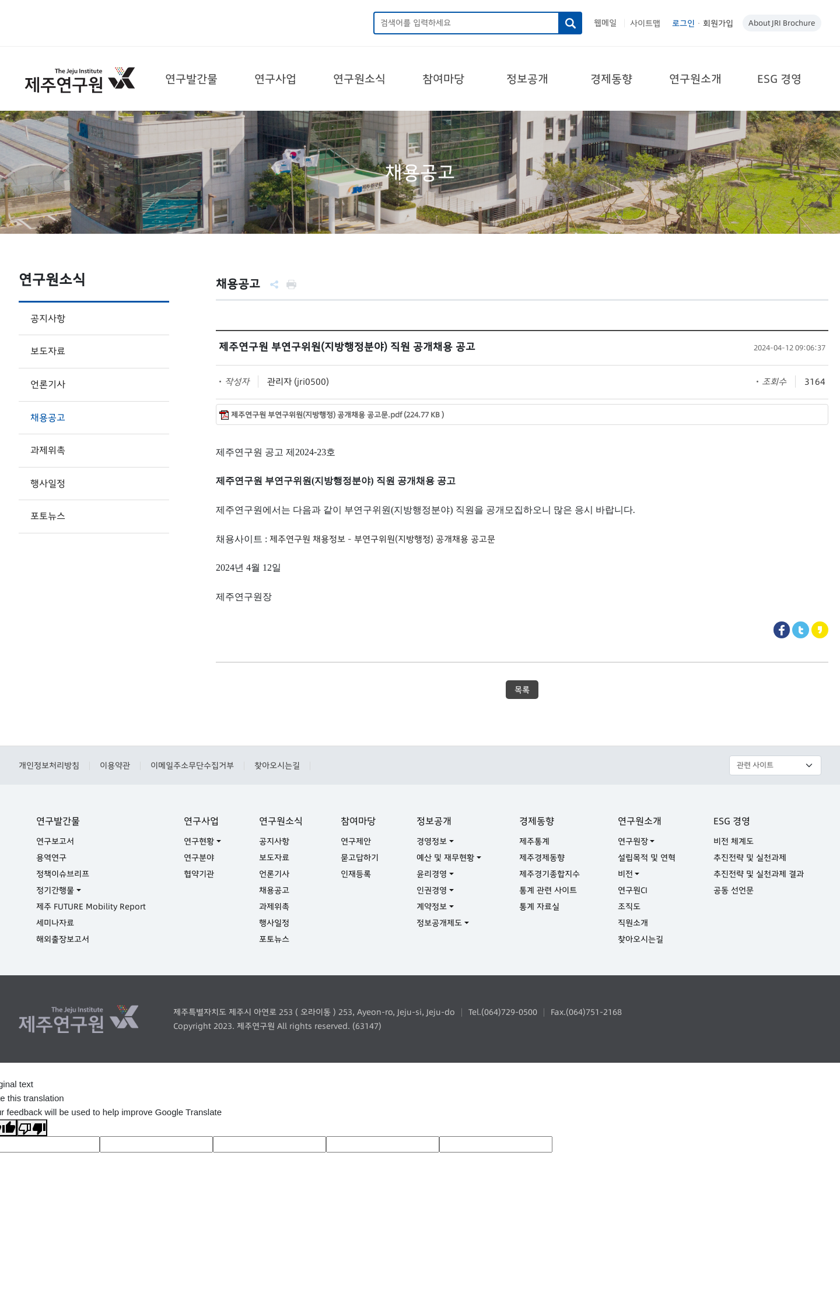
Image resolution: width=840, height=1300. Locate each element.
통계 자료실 (539, 906)
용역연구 (51, 857)
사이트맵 (645, 23)
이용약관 (115, 765)
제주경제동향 (542, 857)
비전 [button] (625, 874)
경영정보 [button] (431, 841)
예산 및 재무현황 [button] (445, 857)
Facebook (782, 629)
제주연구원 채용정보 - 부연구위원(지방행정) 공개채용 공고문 (382, 539)
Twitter (800, 629)
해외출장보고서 (62, 939)
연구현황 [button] (199, 841)
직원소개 (633, 923)
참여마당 (443, 78)
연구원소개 (695, 78)
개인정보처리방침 (49, 765)
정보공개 (527, 78)
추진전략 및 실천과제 (749, 857)
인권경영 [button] (431, 890)
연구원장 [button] (633, 841)
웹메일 (605, 23)
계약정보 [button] (431, 906)
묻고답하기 (360, 857)
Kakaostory (819, 629)
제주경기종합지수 (549, 874)
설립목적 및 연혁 (647, 857)
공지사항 (47, 318)
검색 (570, 23)
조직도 (629, 906)
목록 (522, 689)
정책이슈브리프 (62, 874)
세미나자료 (55, 923)
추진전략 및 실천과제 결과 (758, 874)
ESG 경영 (779, 78)
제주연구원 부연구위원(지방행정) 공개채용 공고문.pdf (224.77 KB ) (337, 415)
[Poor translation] (32, 1127)
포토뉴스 (47, 516)
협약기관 (199, 874)
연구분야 (199, 857)
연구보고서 (55, 841)
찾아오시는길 (277, 765)
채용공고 (47, 417)
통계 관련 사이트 (548, 890)
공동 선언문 (733, 890)
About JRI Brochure (782, 22)
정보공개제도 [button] (439, 923)
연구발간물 (191, 78)
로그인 (683, 23)
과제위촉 (47, 450)
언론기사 (47, 384)
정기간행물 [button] (55, 890)
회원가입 (718, 23)
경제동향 (611, 78)
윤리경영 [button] (431, 874)
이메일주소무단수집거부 (192, 765)
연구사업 (275, 78)
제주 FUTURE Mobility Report (91, 906)
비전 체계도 (733, 841)
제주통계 (534, 841)
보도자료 (47, 351)
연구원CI (633, 890)
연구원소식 (359, 78)
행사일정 (47, 483)
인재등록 (356, 874)
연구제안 (356, 841)
